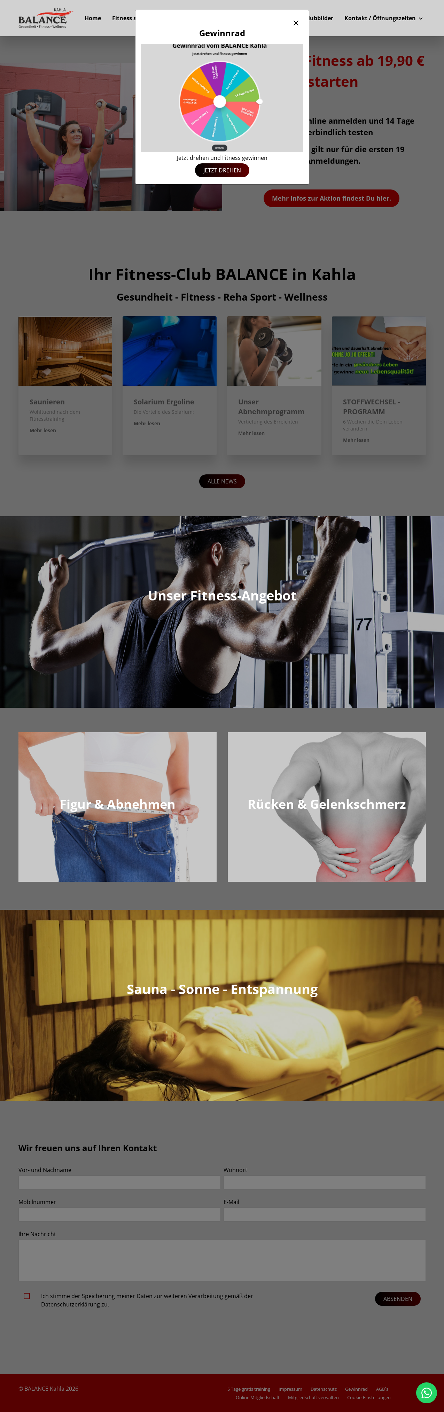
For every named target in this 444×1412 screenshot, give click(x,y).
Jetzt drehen (222, 170)
